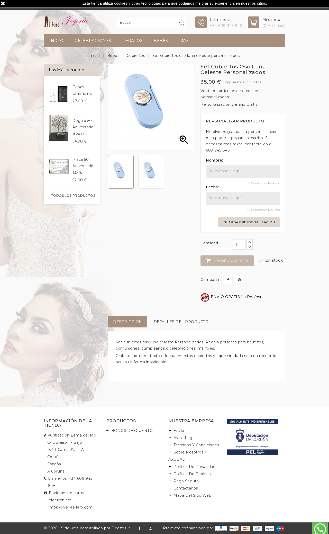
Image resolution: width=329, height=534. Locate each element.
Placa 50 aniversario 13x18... (83, 166)
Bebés (161, 40)
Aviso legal (184, 437)
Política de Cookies (192, 473)
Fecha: (212, 187)
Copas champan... (83, 90)
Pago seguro (186, 481)
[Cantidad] (239, 244)
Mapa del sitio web (192, 495)
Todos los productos (73, 196)
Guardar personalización (249, 222)
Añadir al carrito (227, 261)
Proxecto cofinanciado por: (195, 528)
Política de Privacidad (194, 466)
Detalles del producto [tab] (181, 321)
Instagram (150, 528)
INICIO (56, 40)
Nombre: (214, 160)
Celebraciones (93, 40)
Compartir (228, 279)
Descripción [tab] (127, 321)
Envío (178, 430)
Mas (184, 40)
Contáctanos (185, 488)
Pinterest (239, 279)
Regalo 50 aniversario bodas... (83, 127)
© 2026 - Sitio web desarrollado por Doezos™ (87, 528)
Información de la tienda (68, 423)
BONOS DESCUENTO (132, 430)
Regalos (133, 40)
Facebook (139, 528)
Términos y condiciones (196, 445)
